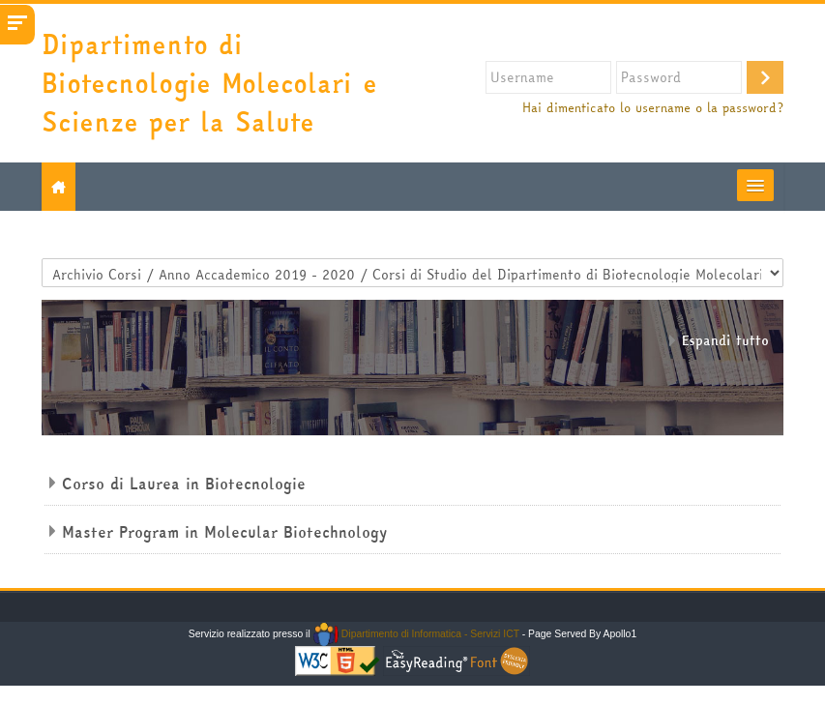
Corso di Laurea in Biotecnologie (184, 483)
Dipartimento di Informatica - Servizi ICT (416, 634)
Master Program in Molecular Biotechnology (224, 531)
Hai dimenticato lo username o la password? (652, 108)
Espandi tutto (725, 340)
